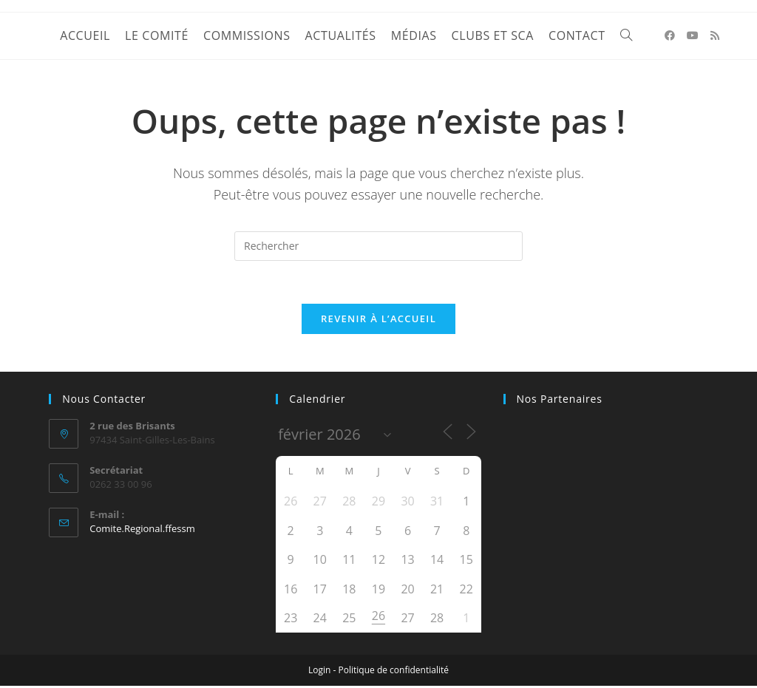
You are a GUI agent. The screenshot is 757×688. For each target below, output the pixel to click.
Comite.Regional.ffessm (142, 530)
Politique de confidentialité (394, 672)
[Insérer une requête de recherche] (378, 246)
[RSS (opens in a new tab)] (715, 35)
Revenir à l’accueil (378, 320)
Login (319, 672)
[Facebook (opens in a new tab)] (670, 35)
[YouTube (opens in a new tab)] (693, 35)
